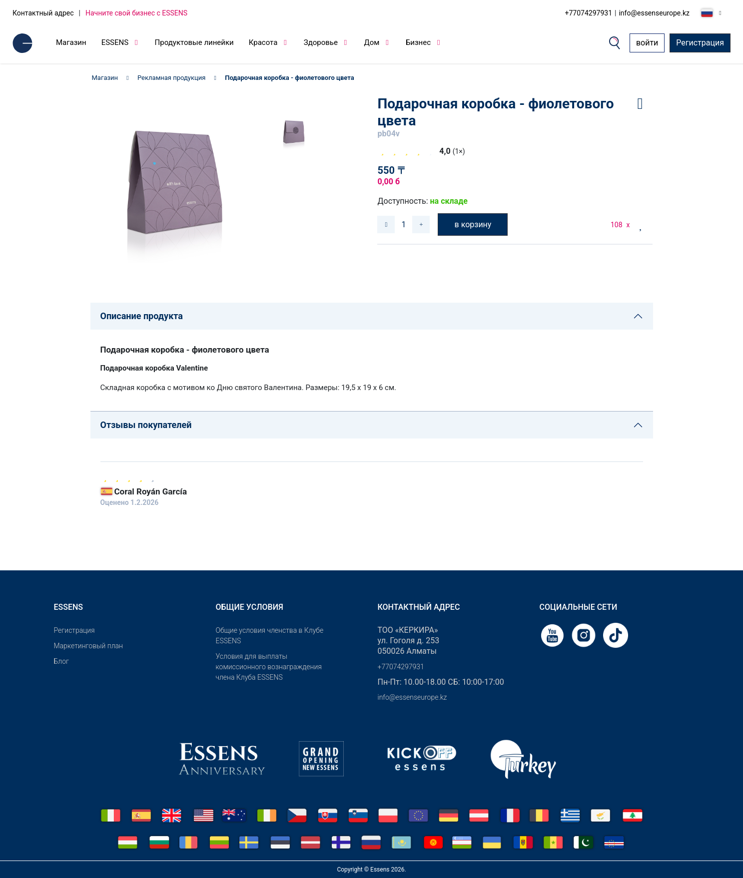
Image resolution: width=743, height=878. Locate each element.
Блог (61, 661)
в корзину (473, 224)
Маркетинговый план (88, 646)
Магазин (71, 42)
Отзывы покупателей (146, 425)
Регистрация (700, 42)
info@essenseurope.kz (654, 13)
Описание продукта (141, 316)
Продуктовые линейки (194, 42)
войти (647, 42)
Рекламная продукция (171, 77)
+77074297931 (589, 13)
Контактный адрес (43, 13)
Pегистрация (74, 630)
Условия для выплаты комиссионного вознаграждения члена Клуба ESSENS (269, 666)
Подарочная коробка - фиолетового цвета (290, 77)
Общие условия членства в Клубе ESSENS (270, 635)
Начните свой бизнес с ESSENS (136, 13)
